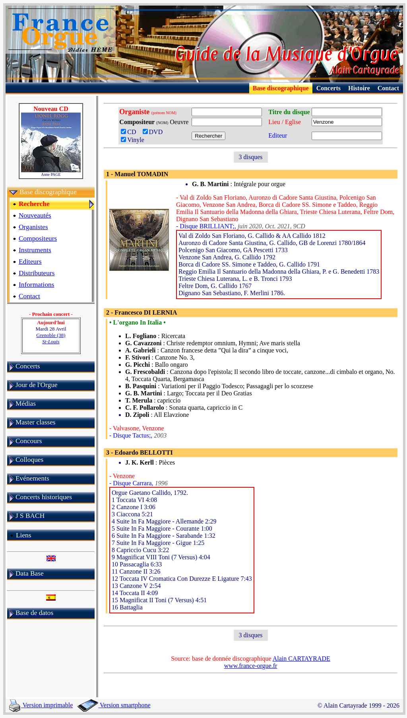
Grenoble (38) (50, 338)
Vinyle (132, 139)
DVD (154, 131)
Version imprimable (41, 705)
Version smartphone (114, 705)
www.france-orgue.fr (250, 665)
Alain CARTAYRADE (301, 658)
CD (131, 131)
